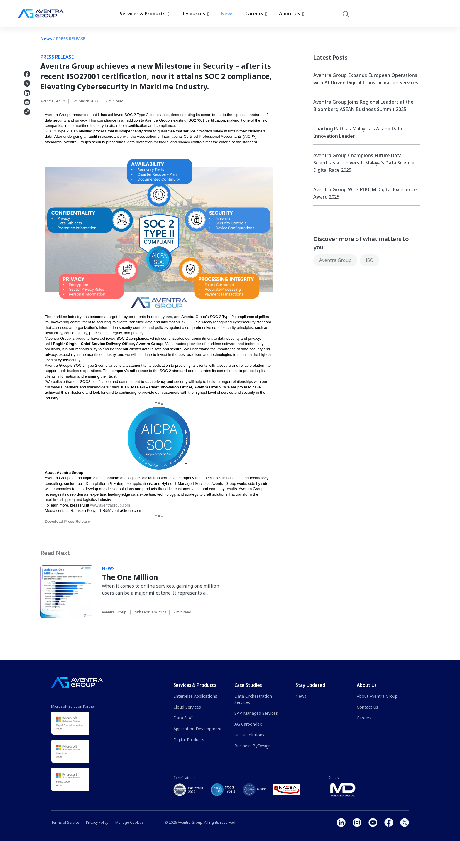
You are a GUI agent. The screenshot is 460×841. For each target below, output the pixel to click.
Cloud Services (187, 707)
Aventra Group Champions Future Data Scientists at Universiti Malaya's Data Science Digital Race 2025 (364, 162)
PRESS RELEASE (70, 38)
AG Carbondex (248, 724)
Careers (256, 15)
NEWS (108, 568)
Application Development (197, 728)
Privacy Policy (97, 822)
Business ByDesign (252, 746)
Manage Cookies (129, 822)
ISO (369, 260)
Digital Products (188, 739)
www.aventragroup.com (110, 505)
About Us (291, 15)
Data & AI (183, 718)
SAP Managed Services (256, 713)
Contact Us (367, 707)
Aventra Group (335, 260)
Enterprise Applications (195, 696)
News (227, 15)
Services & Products (145, 15)
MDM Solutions (249, 735)
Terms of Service (65, 822)
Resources (195, 15)
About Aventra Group (377, 696)
